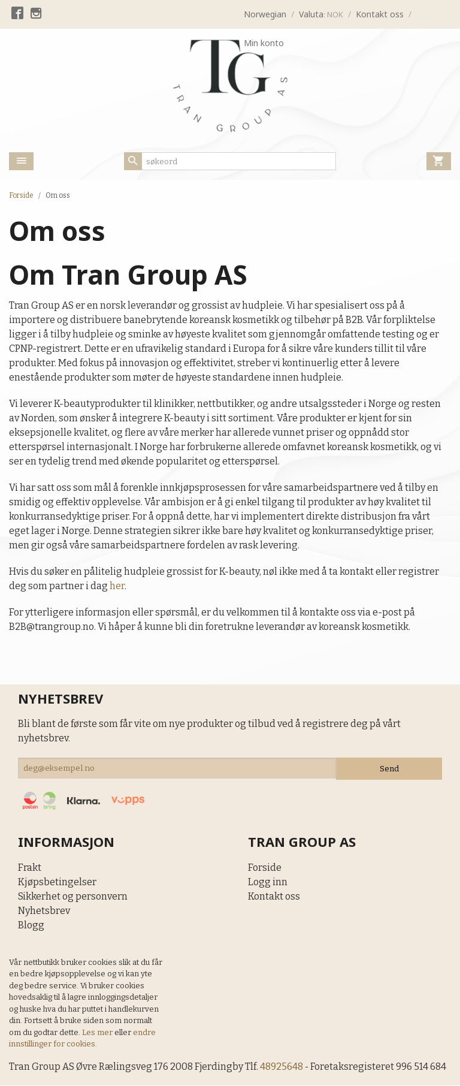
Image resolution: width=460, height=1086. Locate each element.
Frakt (29, 867)
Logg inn (268, 882)
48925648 (283, 1066)
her (117, 586)
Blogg (31, 925)
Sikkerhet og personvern (73, 896)
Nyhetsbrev (44, 910)
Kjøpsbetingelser (57, 882)
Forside (21, 195)
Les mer (98, 1032)
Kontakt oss (274, 896)
